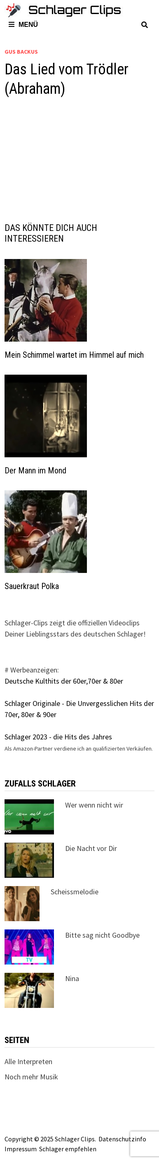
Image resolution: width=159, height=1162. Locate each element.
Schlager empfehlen (67, 1149)
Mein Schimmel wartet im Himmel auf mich (74, 355)
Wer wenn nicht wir (94, 805)
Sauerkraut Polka (32, 586)
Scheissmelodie (74, 891)
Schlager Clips (75, 1139)
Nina (72, 978)
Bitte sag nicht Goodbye (102, 935)
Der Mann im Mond (35, 470)
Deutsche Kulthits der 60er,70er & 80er (64, 681)
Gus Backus (21, 51)
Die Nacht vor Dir (91, 848)
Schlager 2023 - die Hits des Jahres (58, 736)
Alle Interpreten (28, 1061)
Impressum (21, 1149)
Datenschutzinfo (122, 1139)
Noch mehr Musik (31, 1076)
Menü (23, 24)
